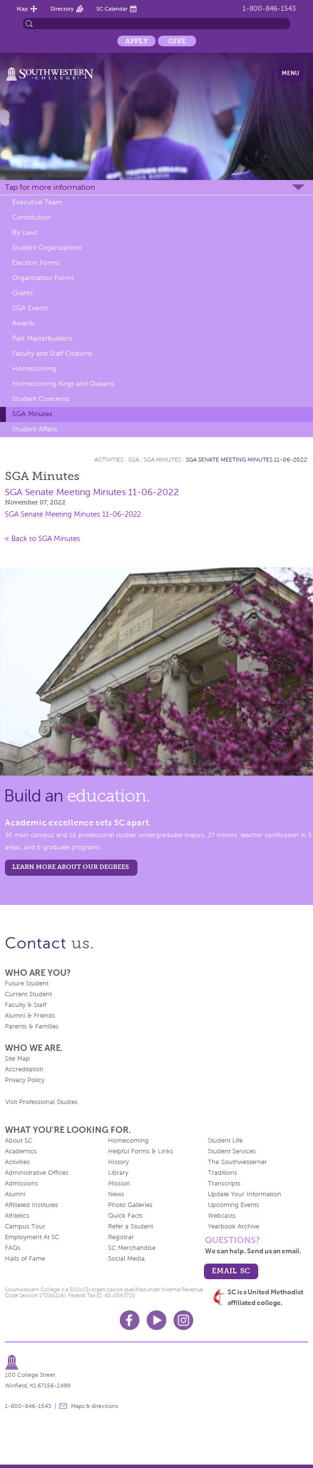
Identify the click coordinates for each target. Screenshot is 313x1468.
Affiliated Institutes (31, 1205)
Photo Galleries (130, 1205)
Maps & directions (94, 1406)
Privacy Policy (25, 1080)
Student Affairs (34, 429)
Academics (21, 1151)
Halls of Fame (25, 1258)
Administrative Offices (36, 1172)
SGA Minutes (32, 414)
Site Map (17, 1058)
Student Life (225, 1140)
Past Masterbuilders (42, 338)
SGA (133, 459)
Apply (136, 41)
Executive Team (37, 202)
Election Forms (35, 262)
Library (118, 1172)
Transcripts (224, 1183)
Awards (23, 323)
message (63, 1406)
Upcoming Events (233, 1205)
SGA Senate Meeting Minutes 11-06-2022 (246, 459)
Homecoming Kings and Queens (63, 383)
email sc (231, 1271)
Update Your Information (244, 1194)
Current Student (28, 994)
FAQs (13, 1248)
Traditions (222, 1172)
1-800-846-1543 (269, 8)
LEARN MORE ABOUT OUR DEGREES (70, 866)
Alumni (15, 1194)
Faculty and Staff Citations (52, 353)
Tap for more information (50, 187)
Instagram (183, 1320)
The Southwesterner (237, 1162)
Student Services (232, 1151)
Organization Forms (43, 278)
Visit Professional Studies (41, 1102)
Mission (119, 1183)
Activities (108, 459)
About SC (18, 1140)
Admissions (21, 1183)
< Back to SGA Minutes (42, 539)
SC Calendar (112, 9)
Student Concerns (40, 398)
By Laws (24, 232)
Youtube (156, 1320)
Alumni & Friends (30, 1015)
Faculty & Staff (25, 1005)
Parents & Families (32, 1026)
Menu (290, 73)
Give (177, 41)
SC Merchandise (132, 1248)
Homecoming (34, 368)
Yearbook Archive (233, 1226)
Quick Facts (125, 1215)
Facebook (129, 1320)
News (116, 1194)
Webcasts (222, 1215)
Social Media (126, 1258)
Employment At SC (32, 1237)
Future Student (26, 983)
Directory (62, 9)
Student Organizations (47, 247)
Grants (22, 293)
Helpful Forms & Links (140, 1151)
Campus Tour (25, 1226)
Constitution (31, 217)
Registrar (121, 1237)
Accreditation (24, 1069)
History (118, 1162)
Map (22, 9)
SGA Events (30, 308)
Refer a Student (130, 1226)
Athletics (17, 1215)
